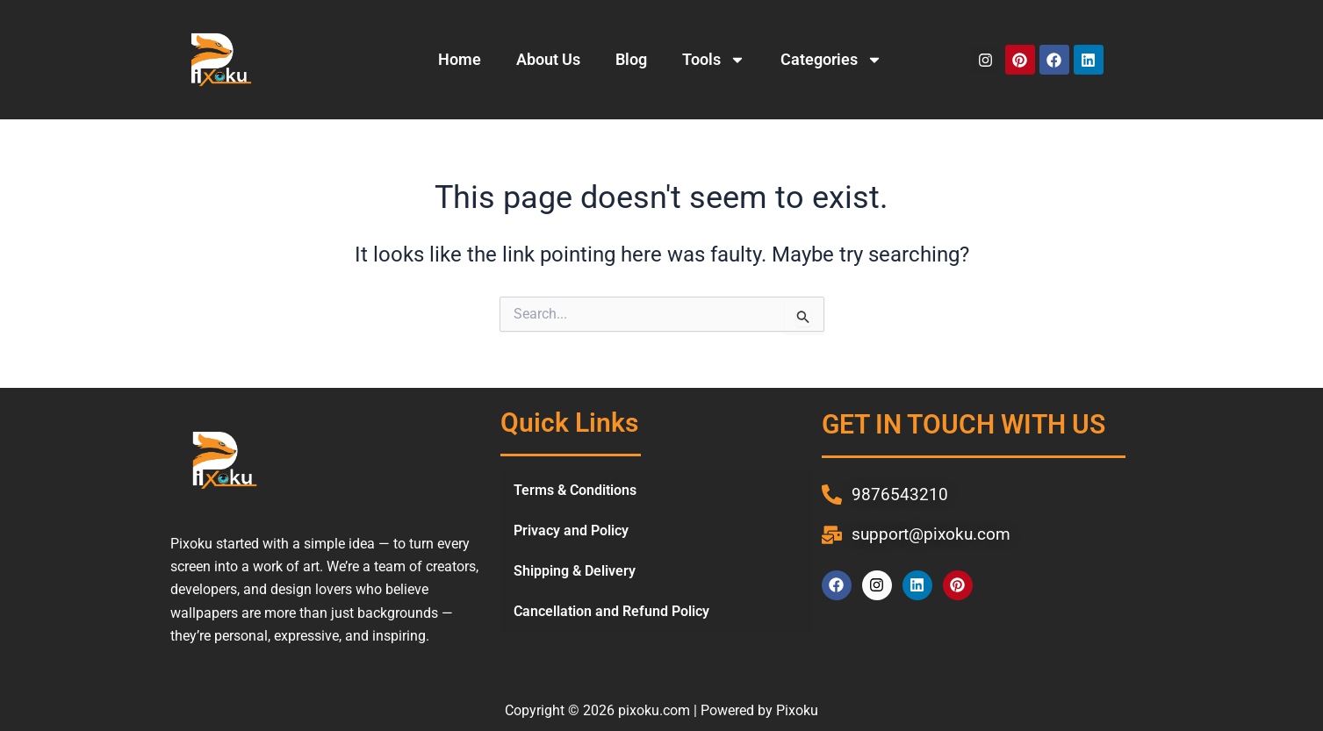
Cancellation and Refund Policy (611, 611)
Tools (713, 59)
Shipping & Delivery (575, 571)
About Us (548, 59)
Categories (831, 59)
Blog (631, 59)
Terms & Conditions (575, 490)
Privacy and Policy (571, 530)
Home (459, 59)
